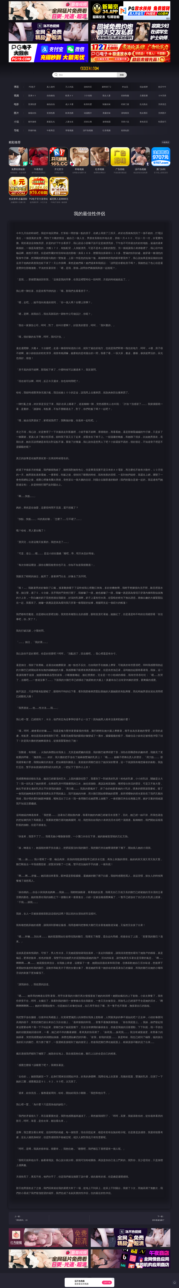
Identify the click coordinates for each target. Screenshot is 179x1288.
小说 (16, 121)
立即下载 (106, 1282)
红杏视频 (107, 130)
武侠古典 (88, 121)
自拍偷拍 (51, 95)
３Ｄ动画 (88, 95)
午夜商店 (51, 130)
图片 (16, 113)
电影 (16, 104)
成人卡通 (69, 104)
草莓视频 (69, 130)
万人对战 (69, 86)
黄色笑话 (144, 121)
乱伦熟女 (144, 104)
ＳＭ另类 (162, 95)
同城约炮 (32, 130)
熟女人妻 (107, 95)
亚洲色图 (51, 113)
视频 (16, 95)
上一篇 (31, 1218)
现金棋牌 (144, 86)
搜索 (122, 74)
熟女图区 (144, 113)
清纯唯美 (125, 113)
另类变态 (162, 104)
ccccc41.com (89, 68)
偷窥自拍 (32, 113)
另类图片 (162, 113)
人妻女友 (69, 121)
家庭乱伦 (51, 121)
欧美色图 (69, 113)
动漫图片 (88, 113)
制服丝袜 (107, 104)
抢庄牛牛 (162, 86)
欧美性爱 (88, 104)
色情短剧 (125, 130)
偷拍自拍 (51, 104)
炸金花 (125, 86)
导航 (16, 130)
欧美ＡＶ (69, 95)
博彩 (16, 86)
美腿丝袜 (107, 113)
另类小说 (125, 121)
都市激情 (32, 121)
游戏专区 (88, 86)
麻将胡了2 (106, 86)
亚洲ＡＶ (32, 95)
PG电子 (32, 86)
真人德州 (51, 86)
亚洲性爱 (32, 104)
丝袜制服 (125, 95)
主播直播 (144, 95)
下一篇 (148, 1218)
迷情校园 (107, 121)
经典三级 (125, 104)
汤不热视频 (88, 130)
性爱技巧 (162, 121)
